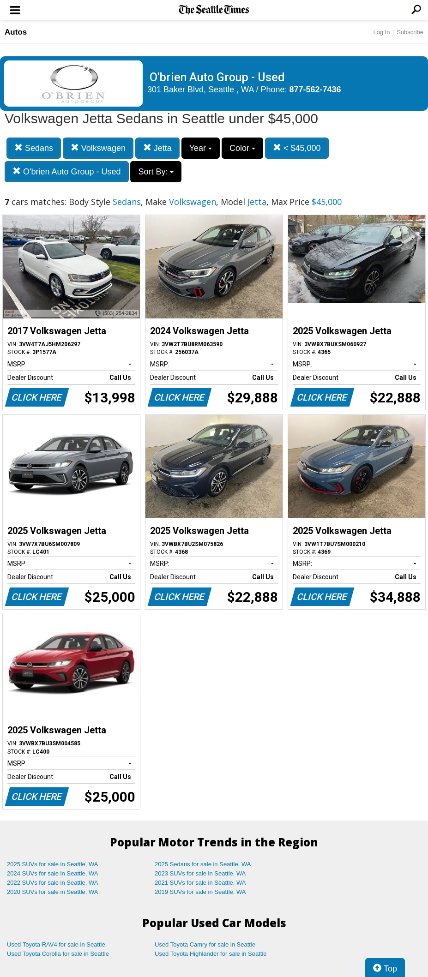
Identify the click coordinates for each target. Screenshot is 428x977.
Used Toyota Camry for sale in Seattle (205, 944)
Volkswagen (98, 148)
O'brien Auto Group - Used (66, 171)
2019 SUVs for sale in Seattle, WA (200, 891)
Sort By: (156, 171)
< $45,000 (297, 148)
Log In (381, 32)
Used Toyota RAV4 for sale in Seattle (56, 944)
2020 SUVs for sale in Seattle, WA (52, 891)
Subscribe (410, 32)
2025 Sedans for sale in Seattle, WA (203, 864)
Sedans (33, 148)
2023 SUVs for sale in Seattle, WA (200, 873)
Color (242, 148)
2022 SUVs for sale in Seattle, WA (52, 882)
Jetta (157, 148)
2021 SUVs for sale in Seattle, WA (200, 882)
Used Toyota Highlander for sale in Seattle (211, 953)
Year (200, 148)
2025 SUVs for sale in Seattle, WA (52, 864)
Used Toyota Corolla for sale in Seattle (58, 953)
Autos (16, 32)
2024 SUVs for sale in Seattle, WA (52, 873)
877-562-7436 (315, 89)
